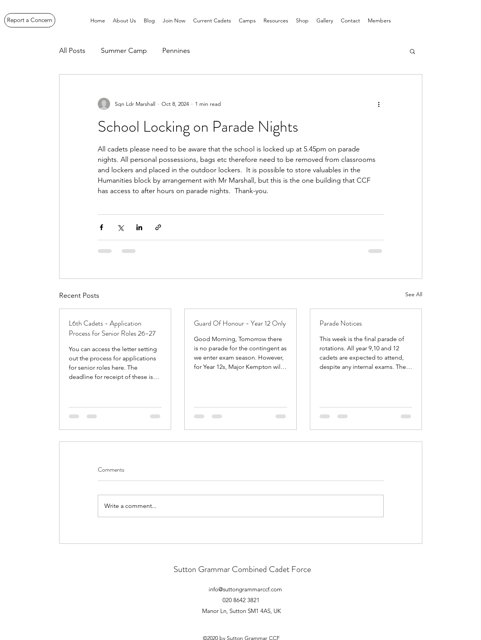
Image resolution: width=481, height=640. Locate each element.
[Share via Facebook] (101, 227)
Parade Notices (341, 323)
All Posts (72, 50)
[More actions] (379, 104)
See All (413, 294)
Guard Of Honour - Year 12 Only (240, 323)
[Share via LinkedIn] (139, 227)
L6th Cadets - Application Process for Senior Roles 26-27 (112, 328)
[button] (412, 51)
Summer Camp (124, 50)
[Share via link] (158, 227)
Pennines (176, 50)
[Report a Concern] (29, 20)
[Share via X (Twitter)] (120, 227)
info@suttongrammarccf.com (245, 589)
